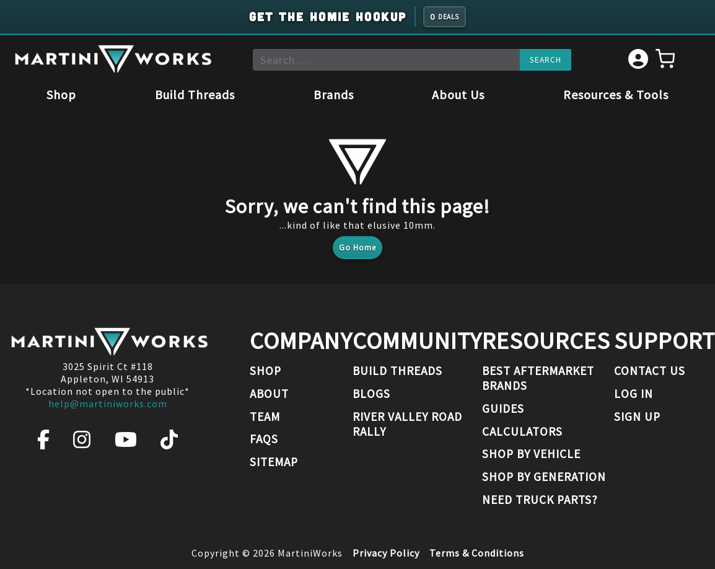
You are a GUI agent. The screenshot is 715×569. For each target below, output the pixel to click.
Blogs (371, 393)
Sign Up (637, 416)
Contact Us (649, 370)
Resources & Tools (616, 94)
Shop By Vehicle (531, 453)
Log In (633, 393)
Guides (503, 408)
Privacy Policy (386, 553)
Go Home (357, 247)
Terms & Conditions (476, 553)
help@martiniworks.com (107, 403)
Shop (61, 94)
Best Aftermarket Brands (538, 378)
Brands (334, 94)
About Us (458, 94)
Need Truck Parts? (540, 499)
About (269, 393)
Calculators (522, 431)
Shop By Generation (544, 476)
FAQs (264, 438)
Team (265, 416)
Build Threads (195, 94)
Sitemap (274, 461)
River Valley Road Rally (407, 424)
